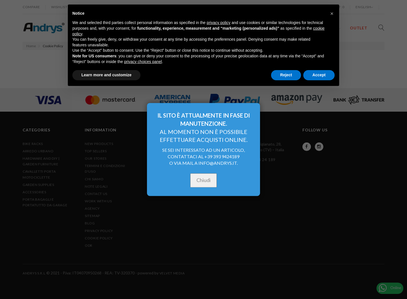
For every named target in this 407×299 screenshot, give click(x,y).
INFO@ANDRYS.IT (217, 163)
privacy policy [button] (218, 22)
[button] (331, 13)
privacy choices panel (143, 61)
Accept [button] (319, 75)
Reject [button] (286, 75)
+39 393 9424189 (221, 156)
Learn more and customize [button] (106, 75)
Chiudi (203, 180)
